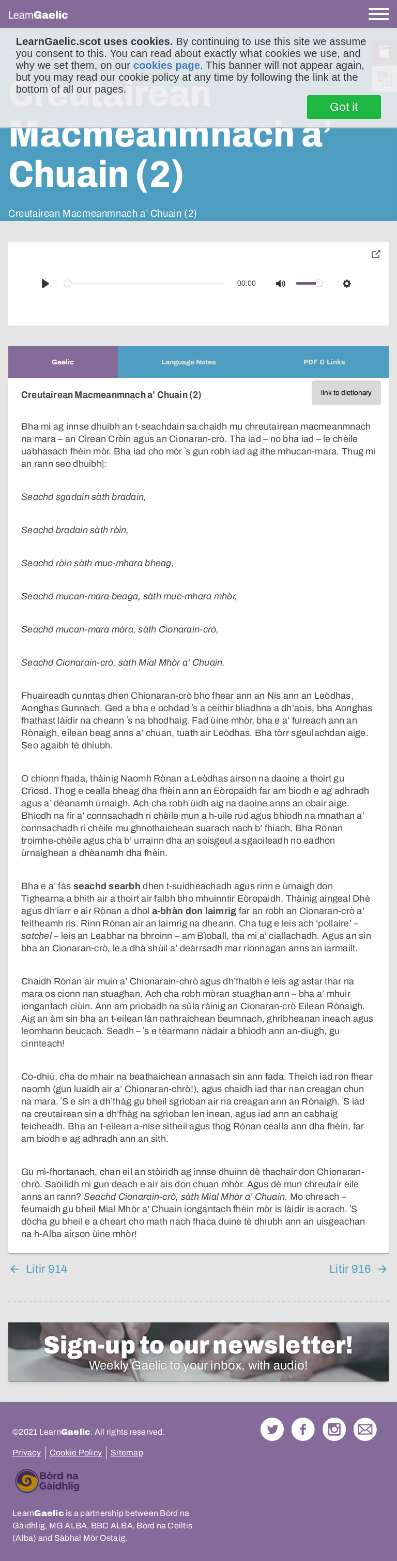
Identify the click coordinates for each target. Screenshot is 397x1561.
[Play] (45, 283)
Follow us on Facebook (303, 1429)
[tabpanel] (198, 815)
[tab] (63, 362)
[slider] (144, 283)
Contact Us (365, 1429)
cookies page (166, 65)
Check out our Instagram (334, 1429)
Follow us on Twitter (272, 1429)
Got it (344, 107)
